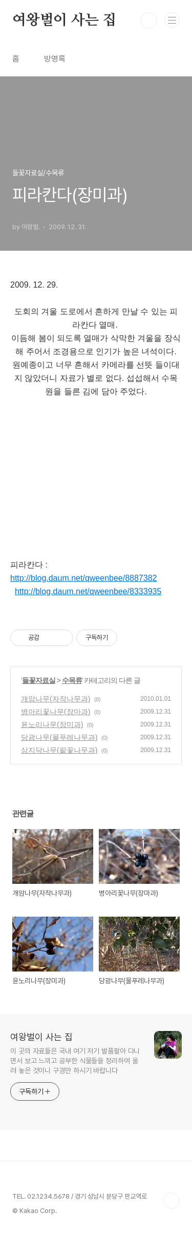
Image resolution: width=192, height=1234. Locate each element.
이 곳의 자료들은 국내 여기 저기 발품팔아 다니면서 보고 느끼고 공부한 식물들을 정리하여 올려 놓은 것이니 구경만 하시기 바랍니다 (75, 1061)
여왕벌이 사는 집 (64, 20)
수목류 (72, 680)
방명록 (55, 59)
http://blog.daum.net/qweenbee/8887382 (83, 578)
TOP (171, 1200)
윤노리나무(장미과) (52, 724)
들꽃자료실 (38, 680)
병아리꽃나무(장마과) (55, 711)
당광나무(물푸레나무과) (59, 737)
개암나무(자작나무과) (55, 699)
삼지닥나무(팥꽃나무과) (59, 750)
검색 (149, 20)
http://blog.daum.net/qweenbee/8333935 (88, 591)
